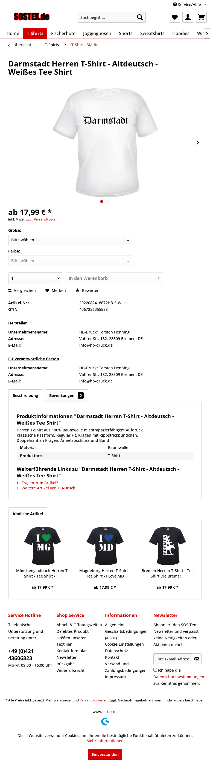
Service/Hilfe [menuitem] (187, 4)
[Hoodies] (180, 33)
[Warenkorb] (201, 17)
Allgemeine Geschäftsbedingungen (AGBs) (126, 631)
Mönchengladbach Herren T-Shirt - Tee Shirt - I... (42, 573)
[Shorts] (125, 33)
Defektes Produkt (73, 631)
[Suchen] (140, 17)
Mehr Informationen (105, 740)
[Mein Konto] (187, 17)
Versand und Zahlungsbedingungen (126, 667)
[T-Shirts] (35, 33)
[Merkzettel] (174, 17)
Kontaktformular (72, 650)
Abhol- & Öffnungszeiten (79, 624)
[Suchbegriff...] (112, 17)
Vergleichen (22, 290)
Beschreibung (25, 395)
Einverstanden (105, 754)
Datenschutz (116, 650)
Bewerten (87, 290)
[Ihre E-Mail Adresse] (172, 658)
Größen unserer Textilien (71, 641)
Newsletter (67, 657)
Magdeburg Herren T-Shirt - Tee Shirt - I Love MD (104, 573)
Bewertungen (66, 395)
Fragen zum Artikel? (37, 482)
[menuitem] (112, 17)
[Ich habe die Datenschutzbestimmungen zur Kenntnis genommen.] (155, 670)
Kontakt (112, 657)
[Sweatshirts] (152, 33)
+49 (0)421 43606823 (21, 655)
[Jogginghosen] (97, 33)
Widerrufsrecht (70, 670)
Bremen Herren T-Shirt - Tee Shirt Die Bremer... (168, 573)
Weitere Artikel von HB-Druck (46, 488)
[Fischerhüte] (63, 33)
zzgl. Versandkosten (42, 219)
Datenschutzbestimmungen (178, 676)
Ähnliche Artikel (28, 513)
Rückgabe (66, 663)
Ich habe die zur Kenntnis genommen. (178, 677)
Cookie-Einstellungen (124, 644)
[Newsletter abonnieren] (197, 658)
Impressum (115, 676)
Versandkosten (91, 700)
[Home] (13, 33)
